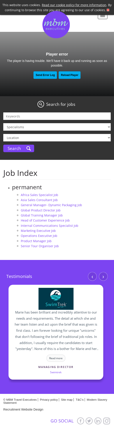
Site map (67, 399)
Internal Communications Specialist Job (49, 226)
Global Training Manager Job (42, 215)
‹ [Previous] (92, 276)
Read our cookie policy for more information (74, 5)
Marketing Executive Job (38, 231)
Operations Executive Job (39, 236)
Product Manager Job (36, 241)
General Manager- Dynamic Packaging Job (51, 205)
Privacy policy (49, 399)
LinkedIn (98, 421)
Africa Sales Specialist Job (39, 195)
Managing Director (56, 367)
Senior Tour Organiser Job (40, 246)
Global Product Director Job (41, 210)
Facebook (80, 421)
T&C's (80, 399)
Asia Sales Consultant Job (39, 200)
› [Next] (103, 276)
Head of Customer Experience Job (45, 220)
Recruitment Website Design (23, 409)
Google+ (107, 421)
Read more (56, 358)
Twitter (89, 421)
